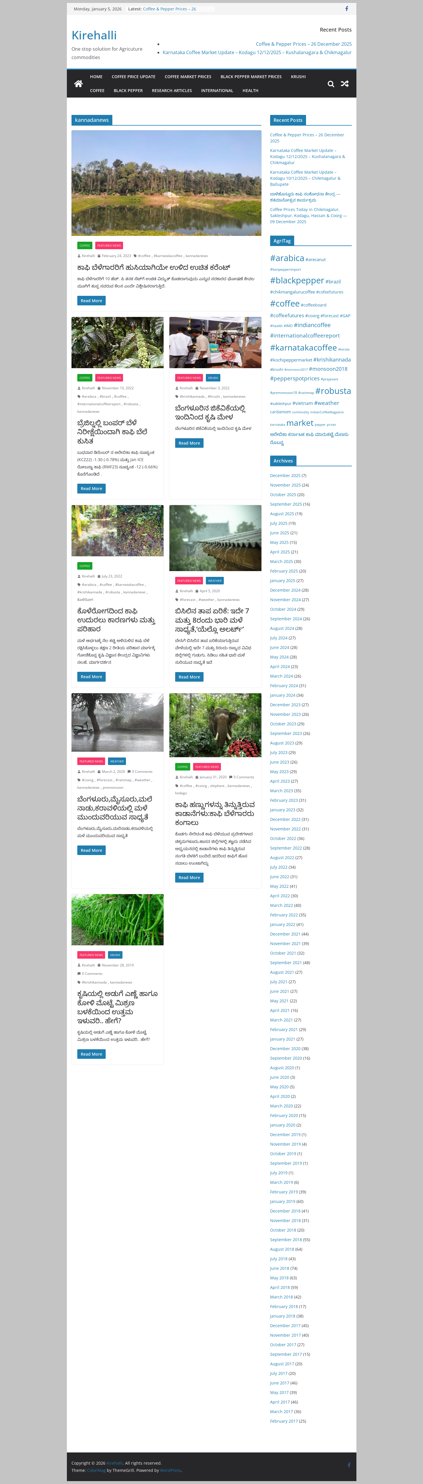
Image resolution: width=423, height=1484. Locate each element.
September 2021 (286, 962)
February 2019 (284, 1192)
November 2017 (285, 1335)
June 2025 (279, 532)
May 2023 (279, 771)
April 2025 (280, 552)
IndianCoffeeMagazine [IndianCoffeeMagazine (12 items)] (327, 412)
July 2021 (279, 981)
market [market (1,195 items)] (300, 422)
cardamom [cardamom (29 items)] (280, 411)
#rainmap (123, 779)
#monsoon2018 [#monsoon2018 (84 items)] (328, 368)
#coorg (88, 779)
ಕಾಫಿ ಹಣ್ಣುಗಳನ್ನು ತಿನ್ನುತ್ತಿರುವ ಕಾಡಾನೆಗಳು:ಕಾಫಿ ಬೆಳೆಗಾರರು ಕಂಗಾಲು (215, 813)
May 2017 (279, 1392)
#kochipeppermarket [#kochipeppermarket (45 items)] (291, 360)
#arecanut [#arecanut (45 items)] (315, 259)
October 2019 (283, 1153)
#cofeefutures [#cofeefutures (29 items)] (329, 292)
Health (251, 90)
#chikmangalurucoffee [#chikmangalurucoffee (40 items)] (292, 292)
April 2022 (280, 895)
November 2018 (285, 1220)
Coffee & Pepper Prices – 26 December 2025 (169, 11)
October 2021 (283, 953)
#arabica (89, 396)
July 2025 (279, 523)
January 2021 (282, 1039)
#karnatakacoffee (168, 255)
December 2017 (285, 1325)
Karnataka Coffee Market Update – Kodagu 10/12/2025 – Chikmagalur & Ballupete (305, 178)
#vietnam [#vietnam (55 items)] (302, 403)
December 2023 (285, 704)
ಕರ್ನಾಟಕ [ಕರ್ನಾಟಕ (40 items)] (296, 434)
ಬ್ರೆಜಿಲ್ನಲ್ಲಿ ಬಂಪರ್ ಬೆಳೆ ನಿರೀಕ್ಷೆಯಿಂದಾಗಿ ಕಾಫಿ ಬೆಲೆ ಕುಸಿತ (112, 431)
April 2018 (280, 1287)
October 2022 (283, 838)
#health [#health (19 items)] (276, 325)
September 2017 (286, 1354)
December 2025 (285, 475)
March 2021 (281, 1020)
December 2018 (285, 1211)
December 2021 (285, 934)
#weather (206, 599)
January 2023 (282, 809)
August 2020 (282, 1067)
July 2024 (279, 638)
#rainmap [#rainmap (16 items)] (306, 392)
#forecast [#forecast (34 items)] (330, 315)
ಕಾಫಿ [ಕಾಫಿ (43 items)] (310, 434)
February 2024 (284, 685)
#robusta (131, 403)
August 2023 (282, 743)
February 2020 (284, 1115)
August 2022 (282, 857)
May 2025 (279, 542)
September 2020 (286, 1058)
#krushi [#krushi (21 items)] (276, 369)
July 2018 (279, 1258)
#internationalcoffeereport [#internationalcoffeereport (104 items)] (305, 335)
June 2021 (279, 991)
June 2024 (279, 647)
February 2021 (284, 1029)
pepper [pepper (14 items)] (320, 424)
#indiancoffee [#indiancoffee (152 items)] (312, 325)
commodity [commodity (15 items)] (300, 412)
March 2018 (281, 1297)
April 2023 (280, 781)
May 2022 (279, 886)
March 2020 (281, 1106)
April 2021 (280, 1010)
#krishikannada (192, 396)
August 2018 (282, 1249)
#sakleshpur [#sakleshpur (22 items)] (280, 403)
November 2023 (285, 714)
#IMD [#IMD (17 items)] (288, 325)
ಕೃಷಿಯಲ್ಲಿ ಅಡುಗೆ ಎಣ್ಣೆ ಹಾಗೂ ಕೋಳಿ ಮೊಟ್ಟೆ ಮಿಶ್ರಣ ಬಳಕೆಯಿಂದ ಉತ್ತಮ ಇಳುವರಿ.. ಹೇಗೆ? (117, 1006)
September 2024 (286, 618)
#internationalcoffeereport (98, 403)
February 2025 (284, 571)
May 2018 (279, 1278)
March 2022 (281, 905)
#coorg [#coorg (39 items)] (312, 315)
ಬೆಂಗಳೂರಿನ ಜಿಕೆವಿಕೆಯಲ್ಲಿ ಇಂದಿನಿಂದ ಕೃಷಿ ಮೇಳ (210, 412)
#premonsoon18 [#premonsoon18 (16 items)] (283, 392)
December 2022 (285, 819)
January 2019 (282, 1201)
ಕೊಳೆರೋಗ (85, 599)
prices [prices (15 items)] (331, 424)
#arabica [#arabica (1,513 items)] (287, 257)
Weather (214, 581)
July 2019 (279, 1172)
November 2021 (285, 943)
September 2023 (286, 733)
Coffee (97, 90)
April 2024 (280, 666)
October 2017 (283, 1344)
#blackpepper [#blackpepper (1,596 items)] (297, 280)
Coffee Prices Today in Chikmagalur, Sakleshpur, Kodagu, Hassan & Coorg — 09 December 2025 (308, 215)
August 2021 (282, 972)
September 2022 (286, 848)
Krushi (298, 76)
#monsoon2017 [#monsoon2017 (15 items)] (296, 369)
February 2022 (284, 915)
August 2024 (282, 628)
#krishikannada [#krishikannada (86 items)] (332, 359)
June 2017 (279, 1383)
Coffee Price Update (133, 76)
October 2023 (283, 724)
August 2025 (282, 513)
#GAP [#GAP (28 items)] (345, 315)
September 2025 (286, 504)
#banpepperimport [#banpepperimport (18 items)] (285, 269)
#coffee (144, 255)
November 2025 (285, 485)
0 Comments (140, 771)
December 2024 (285, 590)
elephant (217, 785)
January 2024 (282, 695)
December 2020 (285, 1048)
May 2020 (279, 1086)
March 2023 (281, 790)
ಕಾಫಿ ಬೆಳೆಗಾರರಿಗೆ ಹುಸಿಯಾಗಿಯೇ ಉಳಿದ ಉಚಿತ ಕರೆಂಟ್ (153, 267)
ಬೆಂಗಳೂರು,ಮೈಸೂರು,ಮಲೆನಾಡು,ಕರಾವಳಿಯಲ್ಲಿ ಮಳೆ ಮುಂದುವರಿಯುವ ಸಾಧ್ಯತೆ (114, 807)
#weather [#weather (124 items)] (326, 403)
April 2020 (280, 1096)
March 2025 (281, 561)
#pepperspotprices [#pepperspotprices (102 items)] (295, 378)
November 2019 (285, 1144)
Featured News (109, 245)
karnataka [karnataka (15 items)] (277, 424)
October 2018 (283, 1230)
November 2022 (285, 829)
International (217, 90)
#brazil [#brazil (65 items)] (333, 281)
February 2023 (284, 800)
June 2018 (279, 1268)
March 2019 (281, 1182)
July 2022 (279, 867)
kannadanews (197, 255)
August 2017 (282, 1363)
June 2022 (279, 876)
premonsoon (113, 787)
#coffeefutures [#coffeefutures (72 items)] (287, 315)
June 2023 (279, 762)
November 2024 (285, 599)
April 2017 (280, 1402)
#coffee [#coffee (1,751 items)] (285, 303)
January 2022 (282, 924)
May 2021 (279, 1001)
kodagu (181, 792)
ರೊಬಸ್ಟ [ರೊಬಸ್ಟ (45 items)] (277, 442)
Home (96, 76)
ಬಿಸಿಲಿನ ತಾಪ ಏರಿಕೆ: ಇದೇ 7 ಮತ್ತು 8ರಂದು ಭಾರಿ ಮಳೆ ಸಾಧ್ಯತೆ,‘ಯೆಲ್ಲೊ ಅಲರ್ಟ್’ (212, 619)
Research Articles (172, 90)
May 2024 (279, 657)
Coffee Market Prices (188, 76)
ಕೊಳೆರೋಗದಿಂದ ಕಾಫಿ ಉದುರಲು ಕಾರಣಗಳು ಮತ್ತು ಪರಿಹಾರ (116, 619)
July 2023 (279, 752)
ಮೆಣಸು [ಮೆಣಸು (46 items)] (342, 434)
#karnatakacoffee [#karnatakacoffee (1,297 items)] (303, 347)
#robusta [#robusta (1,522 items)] (333, 390)
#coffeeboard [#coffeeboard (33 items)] (314, 305)
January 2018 (282, 1316)
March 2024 (281, 676)
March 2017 (281, 1411)
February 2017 (284, 1421)
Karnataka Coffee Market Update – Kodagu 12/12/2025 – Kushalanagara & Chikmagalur (257, 52)
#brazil (105, 396)
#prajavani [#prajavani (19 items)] (329, 379)
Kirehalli (94, 35)
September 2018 (286, 1239)
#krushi (214, 396)
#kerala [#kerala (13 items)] (343, 349)
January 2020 (282, 1125)
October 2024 (283, 609)
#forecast (187, 599)
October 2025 (283, 494)
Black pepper (128, 90)
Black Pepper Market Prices (251, 76)
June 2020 (279, 1077)
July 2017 (279, 1373)
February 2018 (284, 1306)
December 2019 (285, 1134)
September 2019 (286, 1163)
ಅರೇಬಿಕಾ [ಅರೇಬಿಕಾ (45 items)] (278, 434)
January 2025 (282, 580)
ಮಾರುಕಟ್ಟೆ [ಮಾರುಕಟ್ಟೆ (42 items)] (324, 434)
